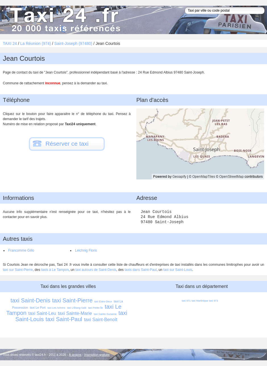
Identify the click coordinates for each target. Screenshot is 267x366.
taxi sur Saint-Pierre (18, 270)
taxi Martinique (199, 300)
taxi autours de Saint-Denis (95, 270)
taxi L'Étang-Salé (76, 307)
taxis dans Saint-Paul (141, 270)
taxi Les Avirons (56, 307)
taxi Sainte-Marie (75, 313)
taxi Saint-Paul (63, 319)
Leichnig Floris (86, 250)
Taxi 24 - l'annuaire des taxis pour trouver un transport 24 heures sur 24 (64, 20)
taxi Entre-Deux (103, 301)
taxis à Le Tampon (55, 270)
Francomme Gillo (21, 250)
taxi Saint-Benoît (100, 319)
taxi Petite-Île (95, 307)
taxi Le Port (38, 307)
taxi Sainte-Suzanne (105, 314)
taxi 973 (213, 300)
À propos (75, 354)
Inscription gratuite (97, 354)
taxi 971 (186, 300)
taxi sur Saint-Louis (177, 270)
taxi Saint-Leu (42, 313)
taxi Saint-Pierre (72, 300)
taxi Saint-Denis (30, 300)
